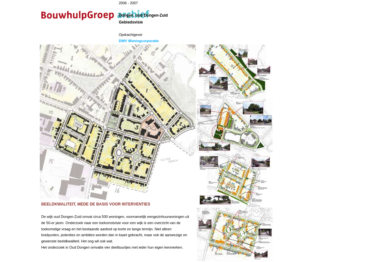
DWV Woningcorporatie (139, 41)
